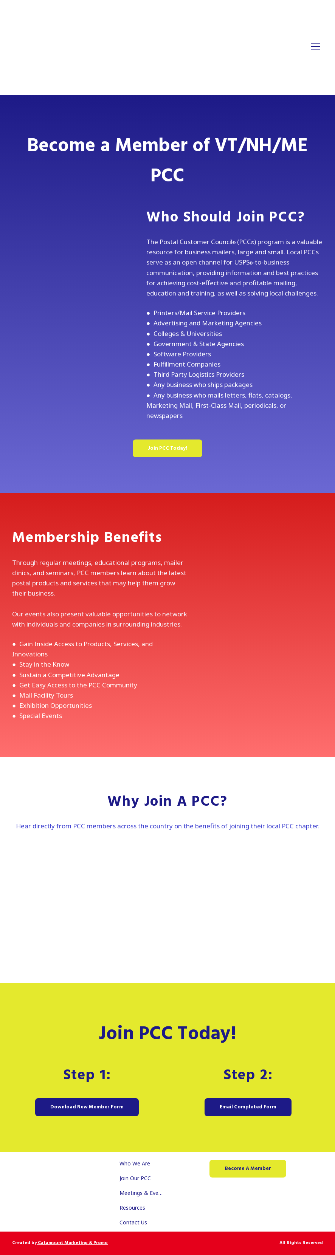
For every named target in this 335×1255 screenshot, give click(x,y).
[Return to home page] (160, 47)
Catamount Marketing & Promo (72, 1243)
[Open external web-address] (167, 897)
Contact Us (133, 1222)
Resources (132, 1207)
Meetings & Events (142, 1192)
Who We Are (134, 1163)
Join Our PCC (135, 1178)
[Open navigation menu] (315, 46)
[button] (167, 448)
